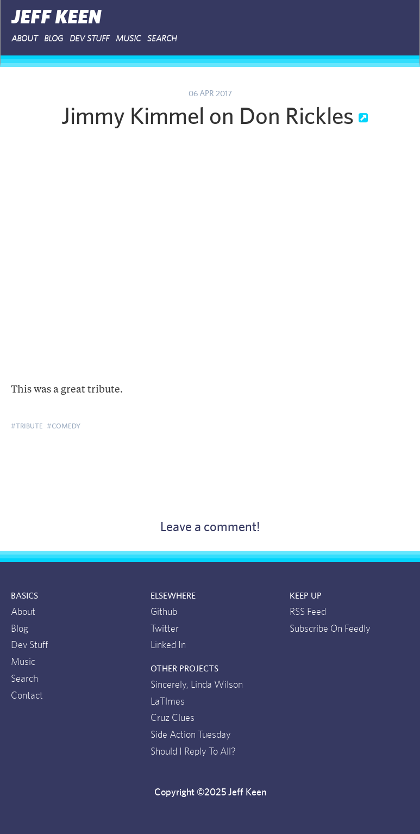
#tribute (27, 426)
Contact (27, 696)
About (24, 38)
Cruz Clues (173, 718)
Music (128, 38)
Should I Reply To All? (193, 752)
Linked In (168, 645)
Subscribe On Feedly (330, 629)
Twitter (165, 629)
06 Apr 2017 (210, 94)
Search (162, 38)
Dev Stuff (89, 38)
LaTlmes (168, 702)
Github (164, 612)
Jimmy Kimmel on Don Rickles (210, 117)
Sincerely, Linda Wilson (197, 685)
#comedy (63, 426)
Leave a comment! (210, 527)
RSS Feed (308, 612)
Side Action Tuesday (191, 735)
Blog (53, 38)
